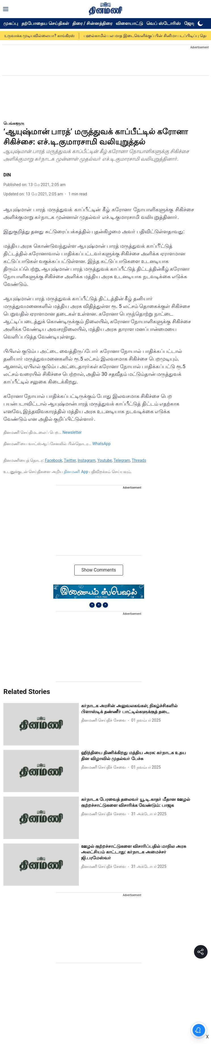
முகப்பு (10, 23)
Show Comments (98, 570)
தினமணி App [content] (76, 471)
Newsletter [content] (72, 432)
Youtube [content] (104, 460)
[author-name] (104, 720)
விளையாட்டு (129, 23)
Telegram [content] (121, 460)
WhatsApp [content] (101, 443)
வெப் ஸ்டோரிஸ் (163, 23)
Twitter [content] (70, 460)
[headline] (137, 709)
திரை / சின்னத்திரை (92, 23)
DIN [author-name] (7, 175)
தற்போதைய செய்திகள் (45, 23)
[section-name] (13, 123)
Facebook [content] (53, 460)
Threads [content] (139, 460)
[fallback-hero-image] (41, 724)
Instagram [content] (87, 460)
